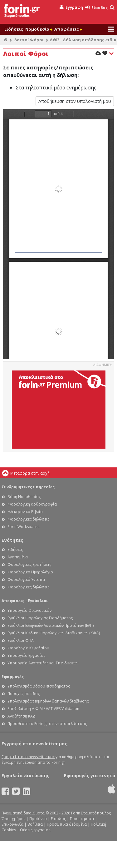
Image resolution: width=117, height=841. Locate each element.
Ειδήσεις (13, 29)
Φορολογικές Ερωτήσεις (29, 564)
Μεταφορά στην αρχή (30, 473)
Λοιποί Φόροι (29, 40)
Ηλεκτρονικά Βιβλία (25, 511)
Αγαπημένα (17, 557)
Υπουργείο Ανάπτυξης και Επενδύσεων (42, 663)
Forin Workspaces (23, 526)
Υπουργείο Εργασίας (26, 655)
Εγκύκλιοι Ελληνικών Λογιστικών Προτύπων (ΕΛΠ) (50, 625)
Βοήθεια (35, 824)
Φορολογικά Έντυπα (26, 579)
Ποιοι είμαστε (82, 818)
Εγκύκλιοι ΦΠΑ (20, 640)
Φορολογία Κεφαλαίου (28, 648)
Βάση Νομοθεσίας (24, 496)
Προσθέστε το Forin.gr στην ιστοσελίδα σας (47, 723)
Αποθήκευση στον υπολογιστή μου (74, 101)
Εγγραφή (71, 7)
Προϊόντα (38, 818)
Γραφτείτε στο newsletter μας (28, 756)
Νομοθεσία (38, 29)
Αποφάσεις (68, 29)
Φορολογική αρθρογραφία (32, 504)
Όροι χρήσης (13, 818)
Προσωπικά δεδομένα (67, 824)
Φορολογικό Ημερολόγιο (30, 572)
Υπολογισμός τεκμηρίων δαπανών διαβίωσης (48, 701)
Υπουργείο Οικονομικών (29, 610)
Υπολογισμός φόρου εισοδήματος (38, 686)
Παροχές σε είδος (23, 693)
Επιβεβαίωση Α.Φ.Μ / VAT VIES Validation (43, 708)
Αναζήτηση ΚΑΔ (21, 716)
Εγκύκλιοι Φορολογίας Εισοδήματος (40, 618)
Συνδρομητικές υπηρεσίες (28, 487)
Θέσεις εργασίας (35, 830)
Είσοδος (96, 7)
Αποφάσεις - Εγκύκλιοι (25, 600)
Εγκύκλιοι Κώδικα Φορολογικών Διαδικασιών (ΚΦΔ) (53, 633)
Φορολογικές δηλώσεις (28, 519)
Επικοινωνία (12, 824)
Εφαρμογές (13, 676)
